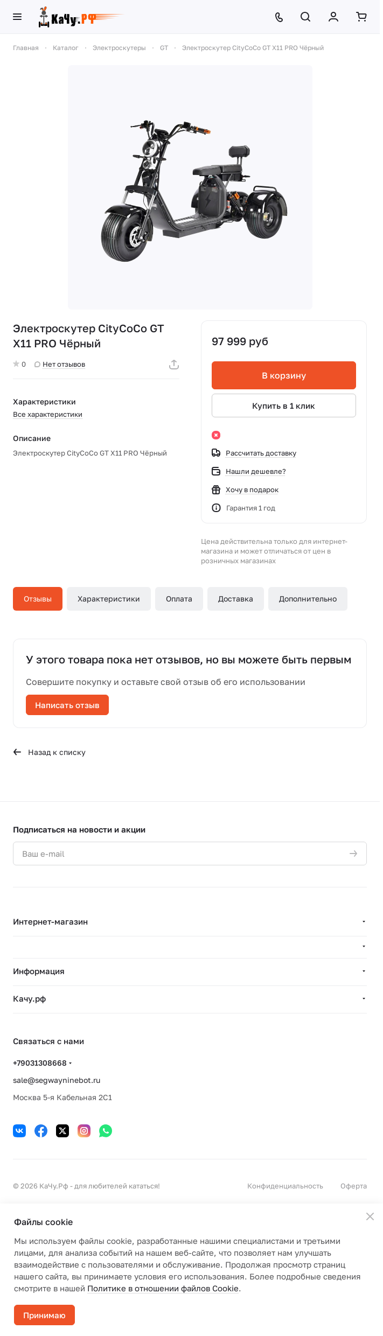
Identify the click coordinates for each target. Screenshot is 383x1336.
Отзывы (38, 598)
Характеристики (109, 598)
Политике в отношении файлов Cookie (163, 1288)
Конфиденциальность (285, 1185)
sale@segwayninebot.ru (56, 1080)
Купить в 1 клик (283, 405)
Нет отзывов (59, 364)
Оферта (353, 1185)
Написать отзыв (67, 705)
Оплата (179, 598)
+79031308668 (40, 1062)
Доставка (235, 598)
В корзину (284, 375)
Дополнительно (308, 598)
